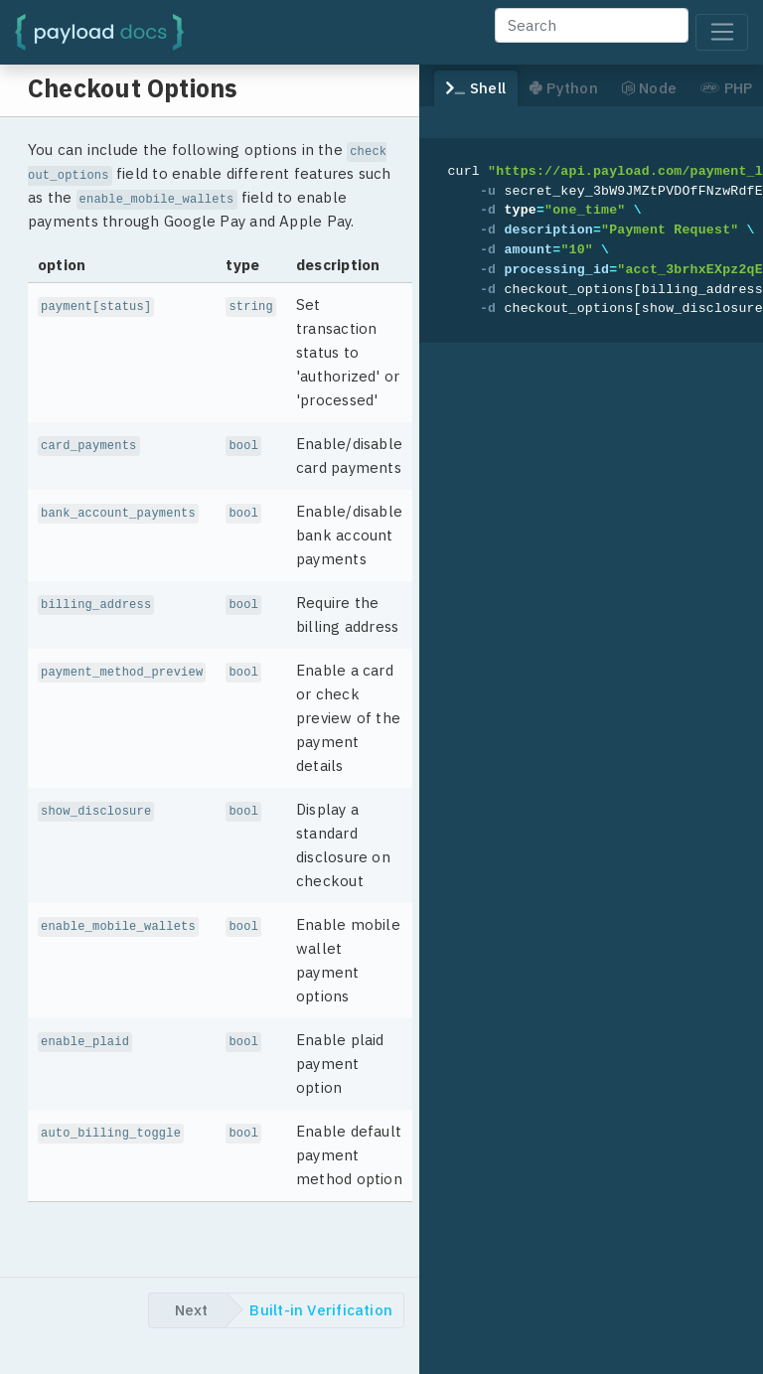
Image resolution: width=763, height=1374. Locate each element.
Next (191, 1309)
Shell (476, 87)
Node (649, 87)
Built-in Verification (320, 1309)
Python (564, 87)
